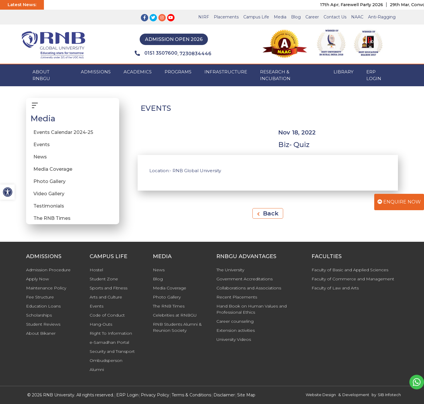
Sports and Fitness (108, 288)
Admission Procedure (48, 269)
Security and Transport (112, 351)
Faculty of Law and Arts (335, 288)
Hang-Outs (101, 324)
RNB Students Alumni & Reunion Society (177, 327)
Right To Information (111, 333)
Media (280, 17)
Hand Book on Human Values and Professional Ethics (251, 309)
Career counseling (235, 321)
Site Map (246, 395)
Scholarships (39, 315)
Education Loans (43, 306)
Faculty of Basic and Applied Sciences (350, 269)
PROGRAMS (178, 72)
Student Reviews (43, 324)
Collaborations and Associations (248, 288)
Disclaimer (224, 395)
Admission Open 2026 (174, 39)
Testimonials (48, 206)
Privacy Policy (155, 395)
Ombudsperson (106, 360)
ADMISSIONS (96, 72)
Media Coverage (52, 169)
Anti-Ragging (382, 17)
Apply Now (37, 279)
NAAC (357, 17)
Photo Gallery (49, 181)
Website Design (321, 394)
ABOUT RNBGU (41, 75)
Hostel (96, 269)
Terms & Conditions (191, 395)
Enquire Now (399, 202)
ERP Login (373, 75)
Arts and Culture (106, 297)
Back (267, 213)
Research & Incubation (275, 75)
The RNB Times (52, 218)
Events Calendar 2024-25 (63, 132)
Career (312, 17)
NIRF (203, 17)
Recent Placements (236, 297)
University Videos (233, 339)
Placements (226, 17)
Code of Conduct (107, 315)
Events (41, 144)
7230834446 (195, 53)
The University (230, 269)
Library (343, 72)
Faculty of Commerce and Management (353, 279)
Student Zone (104, 279)
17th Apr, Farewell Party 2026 (356, 4)
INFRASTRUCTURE (225, 72)
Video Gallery (48, 193)
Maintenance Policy (46, 288)
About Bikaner (41, 333)
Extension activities (235, 330)
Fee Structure (40, 297)
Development (355, 394)
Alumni (97, 369)
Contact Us (335, 17)
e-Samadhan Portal (109, 342)
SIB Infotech (389, 394)
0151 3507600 (156, 53)
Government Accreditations (244, 279)
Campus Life (256, 17)
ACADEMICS (138, 72)
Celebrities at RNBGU (175, 315)
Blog (296, 17)
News (40, 157)
